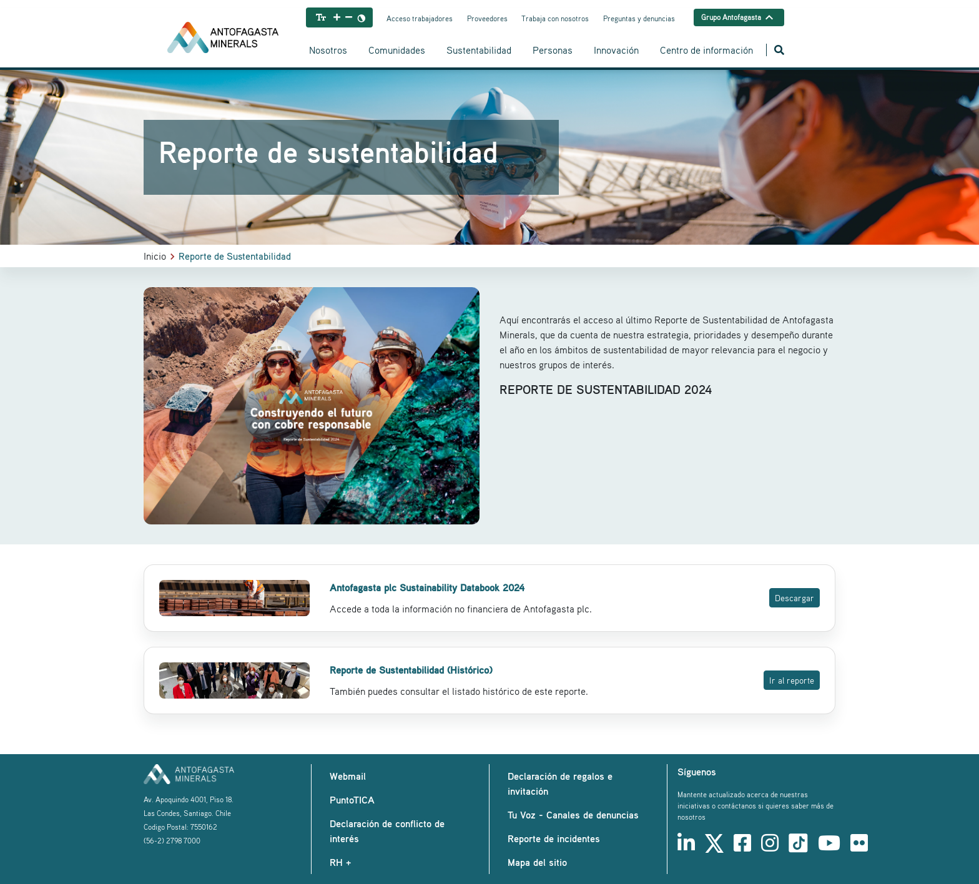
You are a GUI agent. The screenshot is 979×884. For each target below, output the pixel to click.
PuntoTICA (352, 799)
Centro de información (706, 50)
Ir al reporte (791, 680)
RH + (340, 862)
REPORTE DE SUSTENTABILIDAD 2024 (606, 389)
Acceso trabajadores (419, 18)
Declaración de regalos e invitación (560, 783)
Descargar (794, 597)
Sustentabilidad (478, 50)
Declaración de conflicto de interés (387, 831)
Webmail (348, 776)
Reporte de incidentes (554, 838)
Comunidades (396, 50)
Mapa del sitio (537, 862)
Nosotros (328, 50)
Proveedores (487, 18)
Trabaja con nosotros (555, 18)
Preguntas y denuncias (639, 18)
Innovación (616, 50)
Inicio (155, 256)
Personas (553, 50)
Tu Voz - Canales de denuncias (573, 814)
